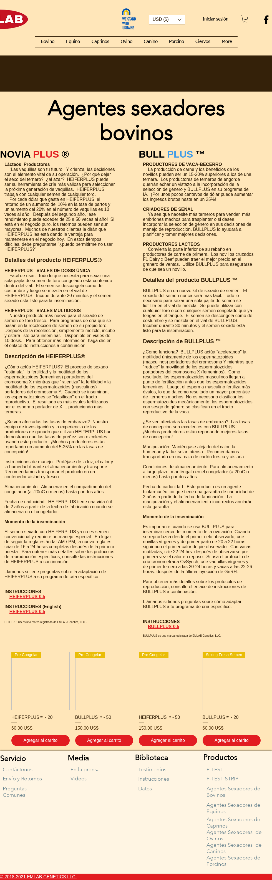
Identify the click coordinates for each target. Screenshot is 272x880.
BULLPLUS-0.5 (163, 626)
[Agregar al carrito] (40, 740)
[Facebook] (266, 20)
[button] (167, 19)
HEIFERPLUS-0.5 (27, 596)
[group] (136, 698)
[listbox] (167, 19)
